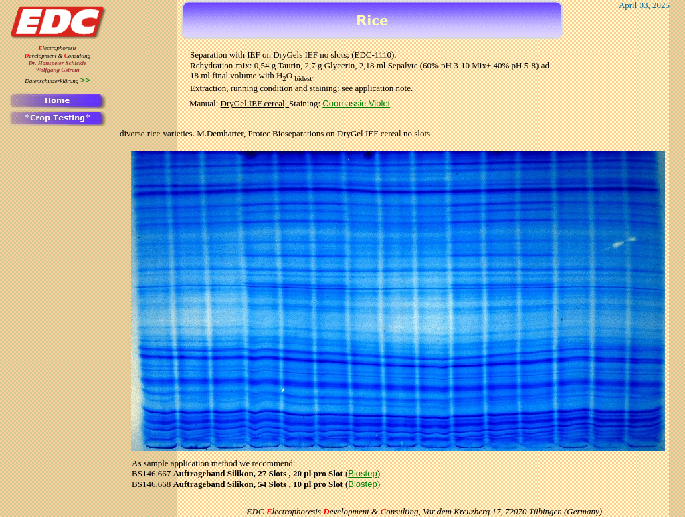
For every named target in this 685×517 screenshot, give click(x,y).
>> (85, 80)
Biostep (362, 473)
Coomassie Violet (356, 103)
